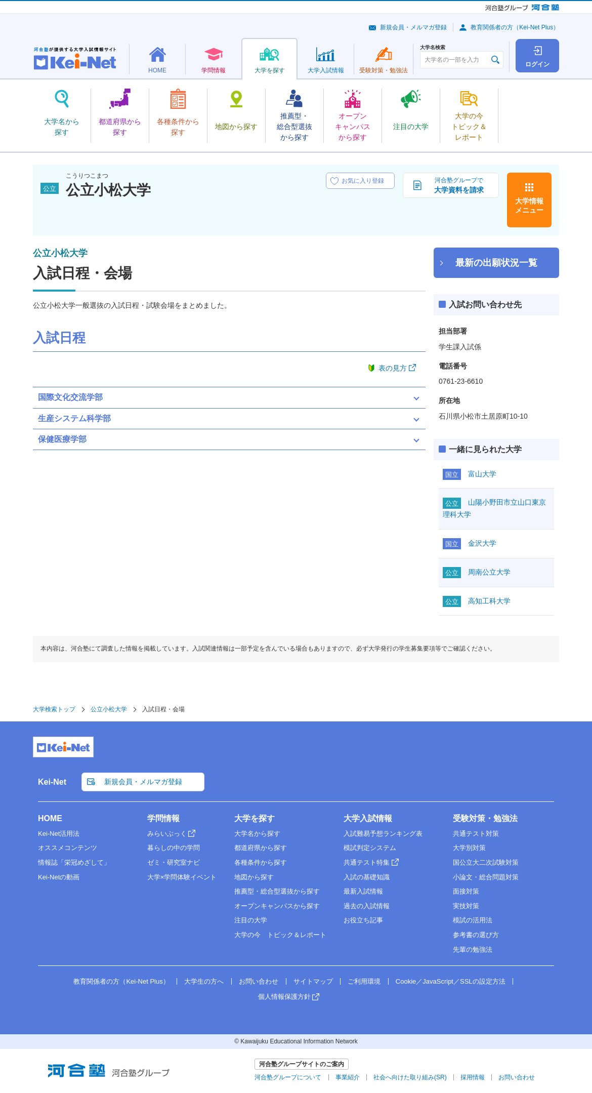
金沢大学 (482, 543)
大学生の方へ (204, 981)
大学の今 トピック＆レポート (280, 935)
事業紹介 (347, 1077)
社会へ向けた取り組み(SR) (410, 1077)
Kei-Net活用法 (58, 833)
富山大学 (482, 474)
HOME (50, 818)
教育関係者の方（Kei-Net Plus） (515, 27)
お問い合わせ (258, 981)
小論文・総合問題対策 (486, 877)
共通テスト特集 (367, 862)
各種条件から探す (260, 862)
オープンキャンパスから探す (277, 906)
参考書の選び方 (476, 935)
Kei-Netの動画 (58, 877)
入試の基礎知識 (367, 877)
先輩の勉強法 (472, 949)
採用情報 (472, 1077)
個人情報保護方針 (284, 996)
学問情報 (163, 818)
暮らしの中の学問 (173, 848)
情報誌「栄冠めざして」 (74, 862)
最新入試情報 (363, 891)
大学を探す (254, 818)
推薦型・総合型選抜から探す (277, 891)
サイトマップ (313, 981)
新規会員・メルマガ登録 (413, 27)
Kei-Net (52, 782)
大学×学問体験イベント (182, 877)
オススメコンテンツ (67, 848)
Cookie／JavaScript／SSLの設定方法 (450, 981)
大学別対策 (469, 848)
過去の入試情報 (367, 906)
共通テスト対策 (476, 833)
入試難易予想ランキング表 (383, 833)
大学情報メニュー (529, 205)
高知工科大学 (489, 601)
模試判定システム (370, 848)
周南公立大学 (489, 572)
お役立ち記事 (363, 920)
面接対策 (466, 891)
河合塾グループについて (288, 1077)
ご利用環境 (364, 981)
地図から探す (254, 877)
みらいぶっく (167, 833)
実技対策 (466, 906)
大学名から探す (257, 833)
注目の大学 (250, 920)
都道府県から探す (260, 848)
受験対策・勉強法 (485, 818)
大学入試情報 (368, 818)
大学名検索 (432, 47)
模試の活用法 (472, 920)
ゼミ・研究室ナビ (173, 862)
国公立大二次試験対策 (486, 862)
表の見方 (392, 368)
